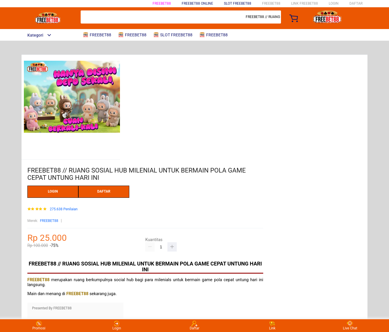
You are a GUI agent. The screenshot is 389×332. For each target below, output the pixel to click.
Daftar (194, 325)
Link (272, 325)
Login (116, 325)
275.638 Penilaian (64, 209)
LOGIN (334, 3)
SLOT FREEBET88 (237, 3)
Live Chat (350, 325)
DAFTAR (356, 3)
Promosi (38, 325)
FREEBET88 (162, 3)
